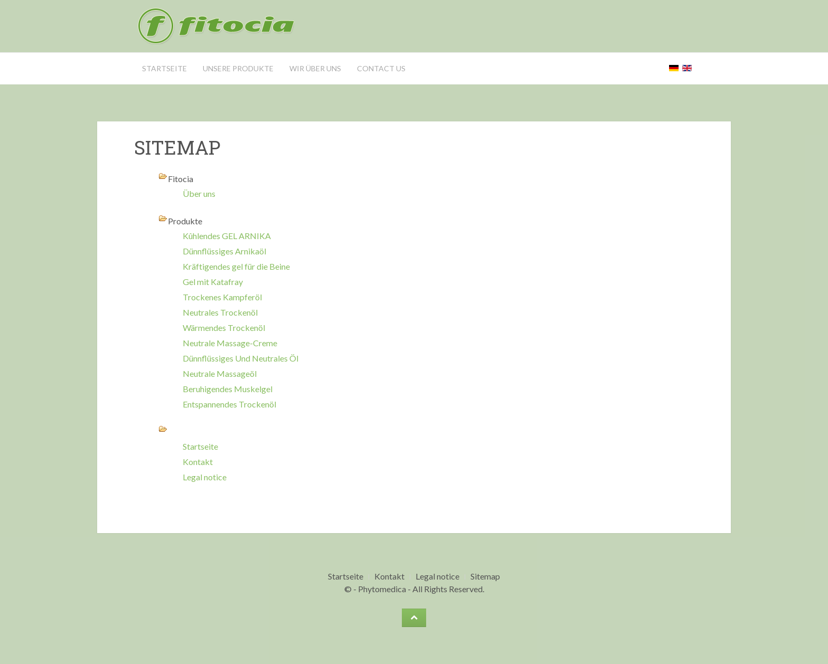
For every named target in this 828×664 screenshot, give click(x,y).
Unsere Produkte (238, 68)
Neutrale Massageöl (220, 373)
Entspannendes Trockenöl (229, 404)
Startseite (164, 68)
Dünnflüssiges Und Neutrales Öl (240, 358)
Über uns (199, 193)
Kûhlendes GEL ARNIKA (227, 236)
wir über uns (315, 68)
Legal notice (205, 477)
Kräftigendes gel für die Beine (236, 266)
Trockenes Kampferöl (222, 297)
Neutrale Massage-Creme (230, 343)
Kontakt (198, 462)
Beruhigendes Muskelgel (227, 389)
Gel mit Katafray (213, 282)
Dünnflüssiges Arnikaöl (224, 251)
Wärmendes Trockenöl (224, 327)
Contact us (381, 68)
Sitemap (485, 576)
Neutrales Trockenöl (220, 312)
